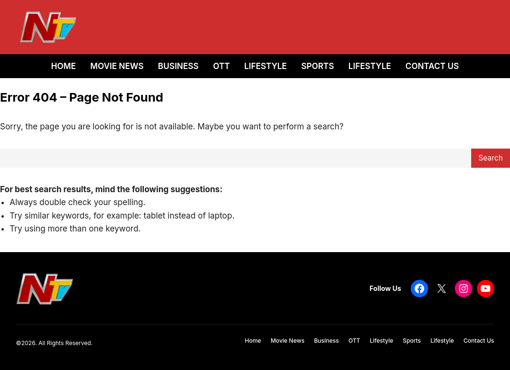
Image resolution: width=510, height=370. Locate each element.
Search (490, 157)
